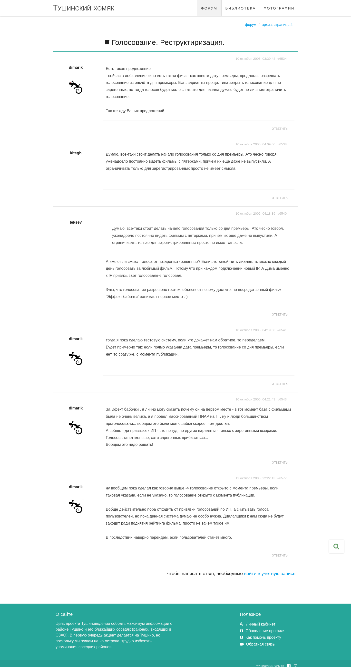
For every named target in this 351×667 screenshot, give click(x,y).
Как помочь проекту (263, 637)
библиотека (240, 7)
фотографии (278, 7)
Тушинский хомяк (83, 7)
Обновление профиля (265, 631)
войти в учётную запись (269, 573)
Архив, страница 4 (277, 24)
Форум (250, 24)
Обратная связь (260, 644)
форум (209, 7)
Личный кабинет (260, 624)
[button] (336, 546)
